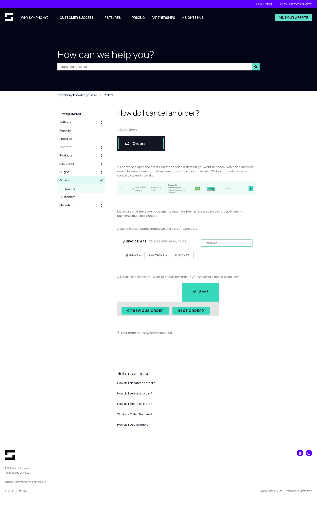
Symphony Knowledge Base (77, 95)
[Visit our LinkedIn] (300, 453)
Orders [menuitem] (64, 180)
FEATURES (113, 17)
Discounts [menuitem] (66, 164)
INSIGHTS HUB (193, 17)
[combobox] (154, 66)
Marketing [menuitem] (66, 205)
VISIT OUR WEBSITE (293, 17)
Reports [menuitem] (65, 130)
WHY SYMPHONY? (35, 17)
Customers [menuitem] (67, 197)
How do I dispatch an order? (136, 383)
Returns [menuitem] (69, 188)
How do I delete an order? (134, 393)
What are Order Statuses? (134, 414)
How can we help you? (105, 54)
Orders (108, 95)
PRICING (138, 17)
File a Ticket (263, 4)
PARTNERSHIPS (163, 17)
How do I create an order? (134, 404)
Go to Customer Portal (295, 4)
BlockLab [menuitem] (65, 139)
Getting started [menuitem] (70, 114)
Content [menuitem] (65, 147)
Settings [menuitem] (65, 122)
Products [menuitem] (65, 155)
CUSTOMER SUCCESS (77, 17)
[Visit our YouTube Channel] (309, 453)
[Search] (256, 66)
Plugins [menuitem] (64, 172)
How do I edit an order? (132, 424)
